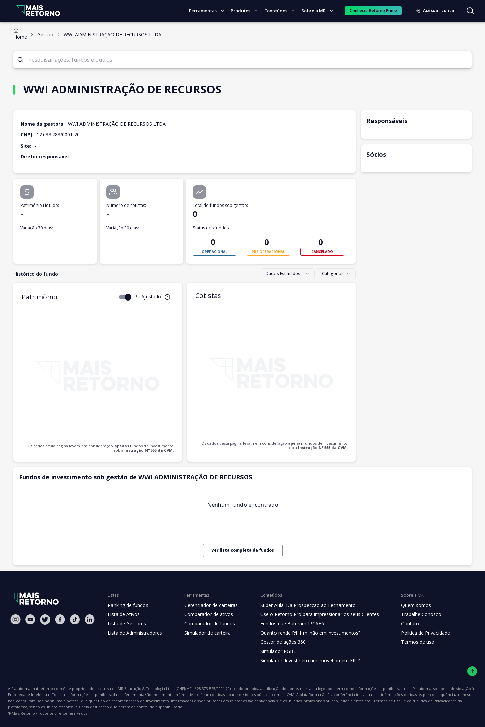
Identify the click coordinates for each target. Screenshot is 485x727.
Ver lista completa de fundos (242, 550)
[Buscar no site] (470, 11)
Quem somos (406, 605)
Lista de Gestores (126, 623)
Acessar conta (437, 10)
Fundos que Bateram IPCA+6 (287, 623)
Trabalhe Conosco (411, 614)
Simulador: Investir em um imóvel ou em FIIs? (304, 660)
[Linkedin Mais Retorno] (90, 619)
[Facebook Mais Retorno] (60, 619)
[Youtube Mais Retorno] (30, 619)
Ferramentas (209, 11)
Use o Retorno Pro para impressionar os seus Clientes (313, 614)
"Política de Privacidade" (298, 701)
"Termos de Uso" (255, 701)
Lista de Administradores (133, 633)
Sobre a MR (319, 11)
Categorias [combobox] (337, 273)
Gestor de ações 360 (278, 642)
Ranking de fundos (127, 605)
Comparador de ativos (205, 614)
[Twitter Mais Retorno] (45, 619)
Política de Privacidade (416, 633)
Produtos (246, 11)
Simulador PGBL (273, 651)
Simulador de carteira (204, 633)
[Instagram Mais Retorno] (15, 619)
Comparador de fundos (206, 623)
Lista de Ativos (123, 614)
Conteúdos (282, 11)
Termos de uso (407, 642)
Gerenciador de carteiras (207, 605)
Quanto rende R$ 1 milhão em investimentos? (304, 633)
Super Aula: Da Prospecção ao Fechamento (302, 605)
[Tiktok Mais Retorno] (75, 619)
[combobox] (289, 273)
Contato (400, 623)
